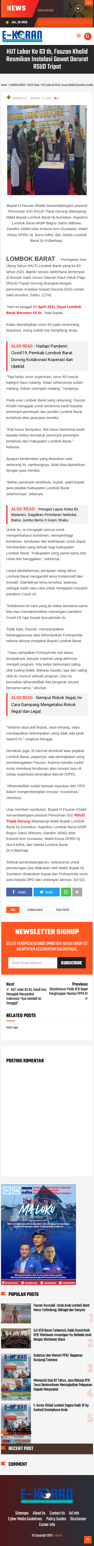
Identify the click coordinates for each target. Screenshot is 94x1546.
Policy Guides (56, 1519)
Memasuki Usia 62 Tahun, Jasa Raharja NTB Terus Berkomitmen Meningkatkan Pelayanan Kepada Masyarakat (63, 1385)
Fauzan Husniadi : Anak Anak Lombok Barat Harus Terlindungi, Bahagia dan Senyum (62, 1307)
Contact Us (57, 1513)
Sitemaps (22, 1513)
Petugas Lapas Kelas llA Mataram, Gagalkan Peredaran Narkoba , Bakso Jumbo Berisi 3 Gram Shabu (45, 514)
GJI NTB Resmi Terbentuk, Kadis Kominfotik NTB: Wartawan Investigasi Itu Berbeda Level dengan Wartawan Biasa (62, 1335)
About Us (39, 1513)
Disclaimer (78, 1519)
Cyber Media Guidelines (25, 1519)
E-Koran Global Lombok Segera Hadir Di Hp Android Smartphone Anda (61, 1407)
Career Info (47, 1525)
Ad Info (74, 1513)
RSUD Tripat (62, 910)
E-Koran (57, 1536)
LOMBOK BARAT (35, 910)
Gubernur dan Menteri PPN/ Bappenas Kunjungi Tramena (58, 1357)
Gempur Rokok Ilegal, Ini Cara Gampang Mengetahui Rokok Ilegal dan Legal (46, 704)
